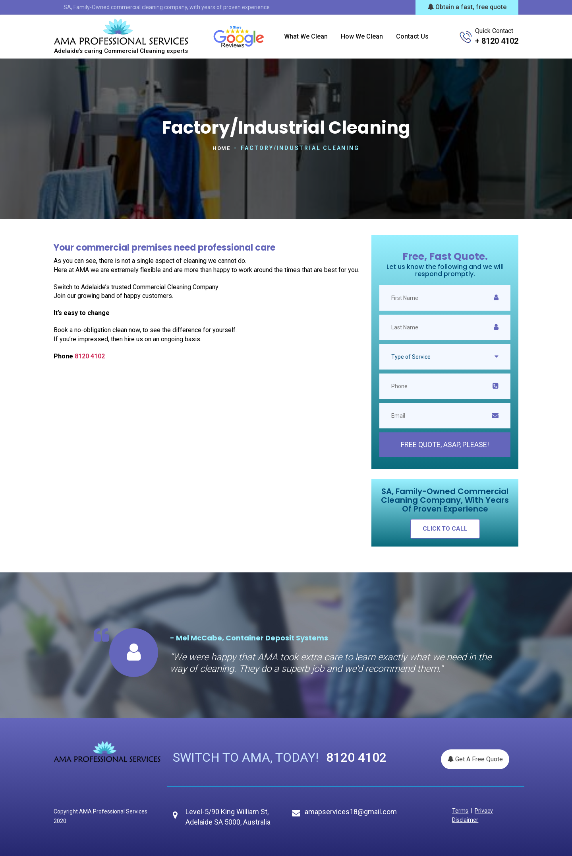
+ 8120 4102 (496, 41)
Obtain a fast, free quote (466, 7)
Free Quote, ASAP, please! (445, 444)
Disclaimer (464, 819)
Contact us (412, 36)
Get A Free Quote (475, 759)
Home (221, 148)
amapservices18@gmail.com (351, 811)
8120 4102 (90, 356)
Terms (459, 810)
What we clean (306, 36)
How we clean (362, 36)
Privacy (480, 810)
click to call (445, 528)
